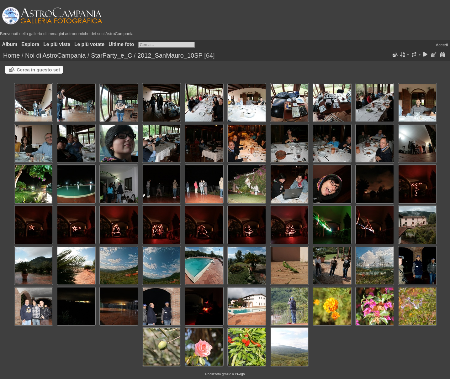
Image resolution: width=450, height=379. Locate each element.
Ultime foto (121, 44)
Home (11, 55)
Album (10, 44)
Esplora (30, 44)
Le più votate (89, 44)
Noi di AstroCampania (55, 55)
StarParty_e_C (111, 55)
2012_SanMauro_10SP (170, 55)
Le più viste (56, 44)
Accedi (442, 45)
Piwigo (240, 374)
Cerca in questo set (38, 69)
